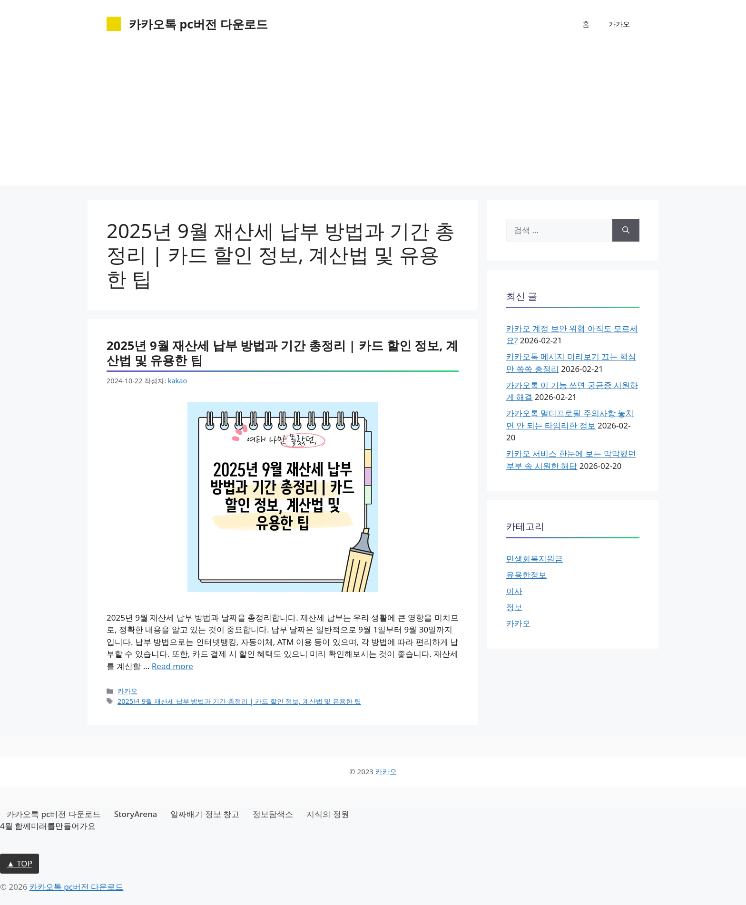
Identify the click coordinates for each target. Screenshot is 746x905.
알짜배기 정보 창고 (204, 813)
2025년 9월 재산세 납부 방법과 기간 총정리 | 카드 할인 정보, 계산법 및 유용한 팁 (282, 352)
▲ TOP (19, 863)
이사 (514, 590)
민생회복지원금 (534, 558)
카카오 (619, 24)
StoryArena (135, 813)
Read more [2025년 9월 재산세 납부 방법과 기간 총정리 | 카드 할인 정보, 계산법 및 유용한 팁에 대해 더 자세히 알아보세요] (172, 666)
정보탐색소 (273, 813)
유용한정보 (526, 574)
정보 (514, 607)
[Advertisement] (373, 118)
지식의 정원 (327, 813)
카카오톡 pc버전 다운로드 (198, 24)
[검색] (625, 230)
